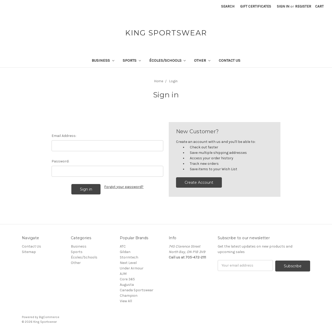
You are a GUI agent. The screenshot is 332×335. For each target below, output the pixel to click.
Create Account (199, 182)
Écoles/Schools (167, 60)
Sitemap (29, 252)
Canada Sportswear (136, 290)
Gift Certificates (255, 6)
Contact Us (229, 60)
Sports (132, 60)
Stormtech (129, 257)
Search (227, 6)
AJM (123, 273)
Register (303, 6)
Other (202, 60)
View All (126, 301)
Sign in (283, 6)
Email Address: (64, 136)
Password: (60, 161)
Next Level (128, 263)
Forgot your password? (123, 187)
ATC (123, 246)
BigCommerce (49, 317)
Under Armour (131, 268)
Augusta (127, 284)
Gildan (125, 252)
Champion (128, 295)
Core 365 (127, 279)
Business (103, 60)
